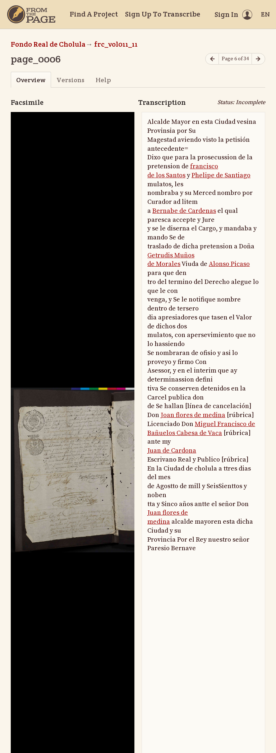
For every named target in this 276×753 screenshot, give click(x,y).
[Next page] (258, 59)
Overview (30, 80)
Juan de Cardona (171, 450)
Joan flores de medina (193, 415)
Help (103, 80)
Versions (70, 80)
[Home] (31, 14)
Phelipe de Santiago (221, 175)
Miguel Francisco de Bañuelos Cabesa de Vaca (201, 428)
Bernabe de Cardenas (184, 211)
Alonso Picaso (229, 264)
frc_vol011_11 (116, 44)
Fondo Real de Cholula (48, 44)
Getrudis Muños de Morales (170, 259)
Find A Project (94, 14)
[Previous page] (212, 59)
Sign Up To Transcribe (162, 14)
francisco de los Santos (182, 170)
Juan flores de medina (167, 517)
